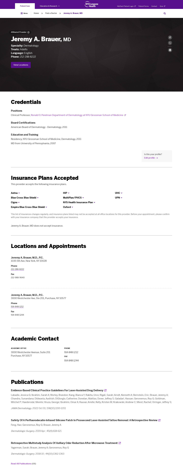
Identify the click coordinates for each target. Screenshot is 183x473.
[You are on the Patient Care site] (24, 6)
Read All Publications (23, 463)
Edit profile (149, 158)
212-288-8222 (28, 56)
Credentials (26, 102)
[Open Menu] (24, 13)
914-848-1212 (17, 306)
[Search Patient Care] (164, 13)
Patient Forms (144, 6)
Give (162, 6)
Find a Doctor (51, 13)
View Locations (20, 65)
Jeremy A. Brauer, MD (72, 13)
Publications (27, 382)
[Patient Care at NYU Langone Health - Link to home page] (91, 4)
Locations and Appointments (48, 246)
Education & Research (49, 6)
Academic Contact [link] (35, 339)
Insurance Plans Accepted (44, 178)
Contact (154, 6)
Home (36, 13)
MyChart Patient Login (126, 6)
